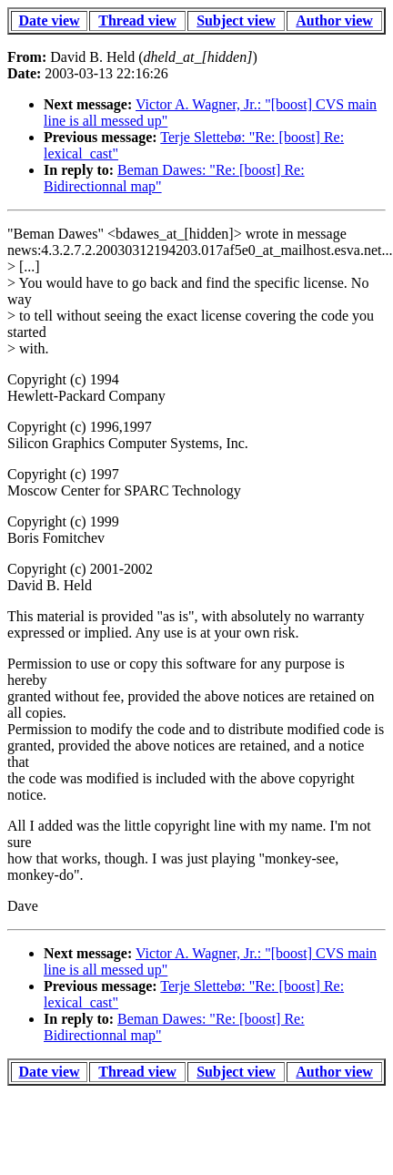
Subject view (236, 20)
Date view (49, 20)
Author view (334, 20)
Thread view (137, 20)
